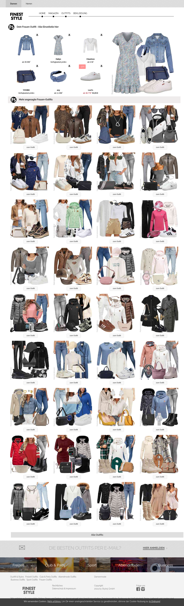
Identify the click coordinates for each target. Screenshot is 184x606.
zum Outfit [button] (31, 147)
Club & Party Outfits (48, 577)
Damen (13, 4)
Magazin (54, 13)
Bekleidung (80, 13)
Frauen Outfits (45, 580)
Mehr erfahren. (54, 601)
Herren (29, 4)
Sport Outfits (32, 580)
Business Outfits (18, 580)
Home (42, 13)
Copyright (98, 585)
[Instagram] (138, 590)
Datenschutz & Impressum (64, 588)
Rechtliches (57, 585)
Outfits (65, 13)
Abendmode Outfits (67, 577)
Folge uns (140, 585)
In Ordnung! (154, 601)
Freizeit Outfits (31, 577)
